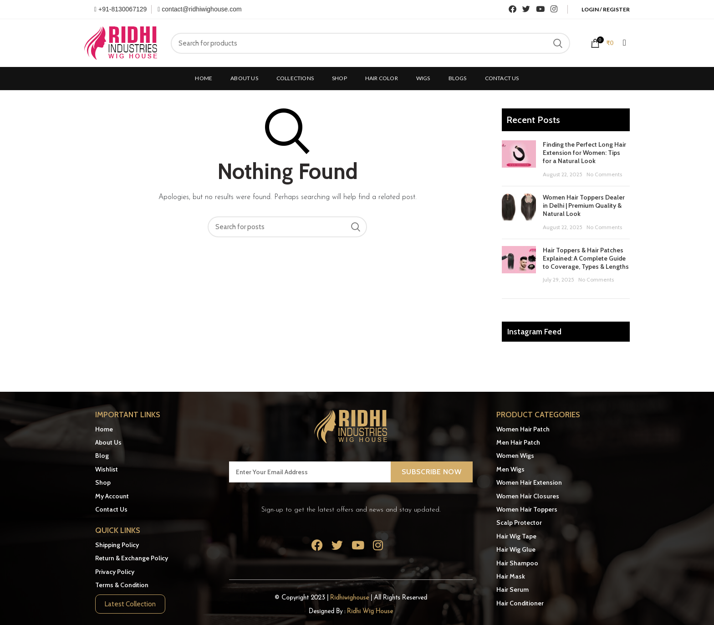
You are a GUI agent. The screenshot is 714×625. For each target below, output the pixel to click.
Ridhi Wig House (370, 611)
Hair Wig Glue (516, 549)
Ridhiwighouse (350, 597)
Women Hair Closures (527, 496)
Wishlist (106, 469)
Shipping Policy (117, 545)
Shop (103, 482)
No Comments (604, 174)
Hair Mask (510, 576)
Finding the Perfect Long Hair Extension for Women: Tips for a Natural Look (584, 152)
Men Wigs (510, 469)
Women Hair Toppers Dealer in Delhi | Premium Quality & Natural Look (584, 205)
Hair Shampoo (517, 563)
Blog (102, 455)
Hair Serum (512, 589)
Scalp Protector (519, 522)
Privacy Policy (114, 572)
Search (557, 43)
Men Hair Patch (518, 442)
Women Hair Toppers (526, 509)
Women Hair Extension (529, 482)
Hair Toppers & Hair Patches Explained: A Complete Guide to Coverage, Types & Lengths (586, 258)
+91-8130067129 (120, 9)
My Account (112, 496)
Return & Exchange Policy (131, 558)
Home (104, 429)
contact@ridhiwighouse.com (199, 9)
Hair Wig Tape (516, 536)
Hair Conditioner (520, 603)
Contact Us (111, 509)
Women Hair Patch (523, 429)
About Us (108, 442)
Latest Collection (130, 604)
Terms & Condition (121, 585)
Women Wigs (515, 455)
